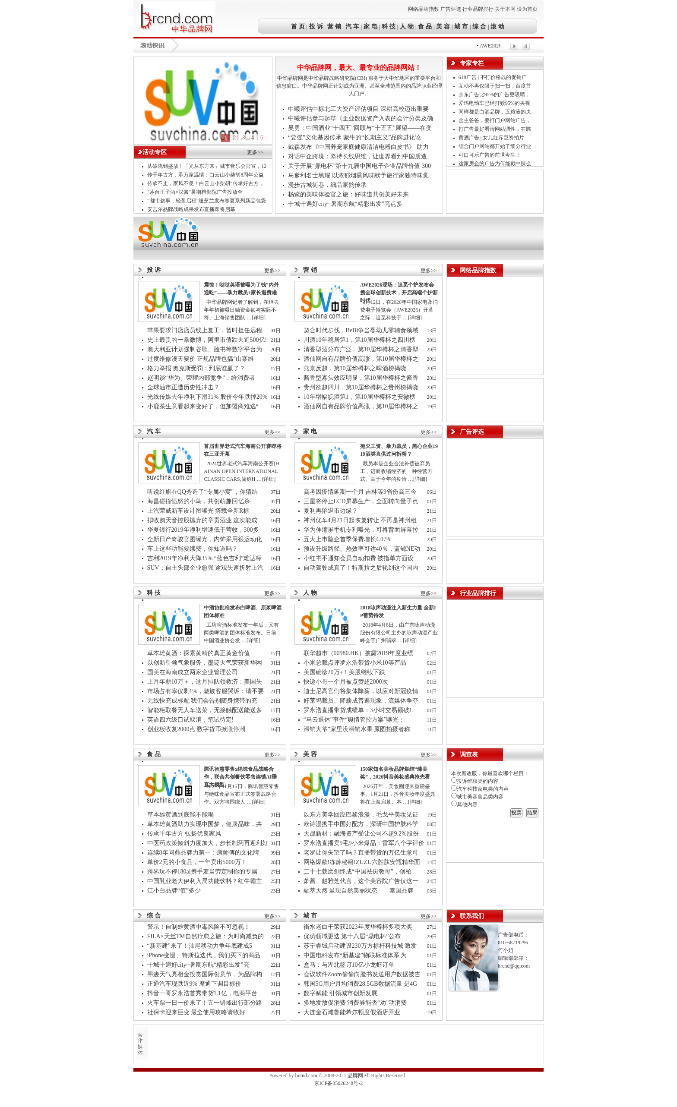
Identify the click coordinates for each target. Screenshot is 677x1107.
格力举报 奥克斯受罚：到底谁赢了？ (196, 368)
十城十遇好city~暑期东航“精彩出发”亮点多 (345, 204)
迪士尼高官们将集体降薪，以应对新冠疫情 (362, 691)
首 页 (299, 26)
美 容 (443, 26)
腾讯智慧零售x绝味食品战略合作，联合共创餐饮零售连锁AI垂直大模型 (240, 777)
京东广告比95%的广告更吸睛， (495, 94)
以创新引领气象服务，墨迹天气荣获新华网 (205, 662)
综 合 (479, 26)
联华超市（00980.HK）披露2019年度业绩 (360, 653)
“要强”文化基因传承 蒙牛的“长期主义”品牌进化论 (354, 137)
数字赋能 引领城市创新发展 (341, 993)
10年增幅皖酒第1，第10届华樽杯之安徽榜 (360, 397)
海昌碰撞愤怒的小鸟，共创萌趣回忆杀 (198, 501)
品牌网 (355, 1075)
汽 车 (352, 26)
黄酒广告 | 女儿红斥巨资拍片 (492, 138)
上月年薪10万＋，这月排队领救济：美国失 (205, 681)
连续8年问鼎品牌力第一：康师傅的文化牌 (204, 852)
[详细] (259, 318)
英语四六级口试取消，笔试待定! (190, 719)
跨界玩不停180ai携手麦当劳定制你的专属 (203, 871)
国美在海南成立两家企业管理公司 (192, 672)
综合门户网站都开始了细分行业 (495, 146)
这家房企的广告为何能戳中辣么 (495, 164)
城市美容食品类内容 (477, 797)
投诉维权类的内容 (474, 781)
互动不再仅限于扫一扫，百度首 (495, 86)
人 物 (406, 26)
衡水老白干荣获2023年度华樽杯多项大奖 (358, 927)
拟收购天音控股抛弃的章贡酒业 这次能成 (203, 520)
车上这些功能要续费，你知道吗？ (192, 549)
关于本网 (505, 9)
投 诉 (316, 26)
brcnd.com (306, 1075)
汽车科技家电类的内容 (480, 789)
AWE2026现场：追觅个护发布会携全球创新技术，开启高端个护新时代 (399, 292)
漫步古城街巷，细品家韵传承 (327, 185)
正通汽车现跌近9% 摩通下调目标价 (194, 984)
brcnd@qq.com (514, 966)
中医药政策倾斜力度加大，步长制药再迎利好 (207, 843)
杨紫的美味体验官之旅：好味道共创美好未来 (348, 194)
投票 (516, 813)
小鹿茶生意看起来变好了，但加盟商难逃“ (203, 406)
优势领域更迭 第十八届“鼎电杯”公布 (352, 936)
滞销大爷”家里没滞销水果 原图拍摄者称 (358, 729)
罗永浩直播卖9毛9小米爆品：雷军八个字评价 (364, 843)
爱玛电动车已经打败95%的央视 (495, 103)
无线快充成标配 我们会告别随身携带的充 (203, 700)
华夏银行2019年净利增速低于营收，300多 (204, 530)
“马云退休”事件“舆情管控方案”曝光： (355, 719)
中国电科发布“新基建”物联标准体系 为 (356, 955)
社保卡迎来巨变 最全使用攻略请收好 (196, 1012)
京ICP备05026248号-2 (338, 1083)
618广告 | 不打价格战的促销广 (493, 77)
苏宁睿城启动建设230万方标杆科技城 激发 (361, 946)
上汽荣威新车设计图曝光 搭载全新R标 (198, 511)
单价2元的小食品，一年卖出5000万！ (197, 862)
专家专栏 (472, 63)
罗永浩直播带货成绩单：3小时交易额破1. (359, 710)
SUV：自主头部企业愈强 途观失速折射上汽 (206, 568)
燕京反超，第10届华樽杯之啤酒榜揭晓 (355, 368)
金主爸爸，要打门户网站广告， (495, 120)
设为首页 (527, 9)
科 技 (388, 26)
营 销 (334, 26)
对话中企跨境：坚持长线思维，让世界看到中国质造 (357, 156)
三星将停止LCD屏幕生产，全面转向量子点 (362, 501)
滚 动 (497, 26)
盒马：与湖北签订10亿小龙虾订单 (349, 965)
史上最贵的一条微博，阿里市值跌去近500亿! (207, 340)
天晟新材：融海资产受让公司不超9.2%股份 (361, 833)
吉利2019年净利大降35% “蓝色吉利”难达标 (204, 558)
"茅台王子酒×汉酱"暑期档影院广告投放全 (195, 192)
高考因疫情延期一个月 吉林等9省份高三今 (361, 492)
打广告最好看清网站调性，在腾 (495, 129)
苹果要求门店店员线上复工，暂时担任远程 (205, 330)
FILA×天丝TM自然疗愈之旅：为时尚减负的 (206, 936)
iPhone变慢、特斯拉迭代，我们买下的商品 (204, 955)
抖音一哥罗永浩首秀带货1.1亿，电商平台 (203, 993)
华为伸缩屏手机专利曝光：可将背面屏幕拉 (362, 530)
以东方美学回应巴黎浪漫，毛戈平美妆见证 (362, 814)
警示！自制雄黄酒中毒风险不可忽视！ (198, 927)
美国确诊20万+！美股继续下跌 (345, 672)
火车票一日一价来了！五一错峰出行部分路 (205, 1003)
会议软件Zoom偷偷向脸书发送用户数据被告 (363, 974)
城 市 (461, 26)
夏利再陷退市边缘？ (331, 511)
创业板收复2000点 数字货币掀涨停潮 (196, 729)
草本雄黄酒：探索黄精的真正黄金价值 (198, 653)
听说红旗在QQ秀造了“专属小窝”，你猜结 (203, 492)
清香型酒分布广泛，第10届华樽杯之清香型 (362, 349)
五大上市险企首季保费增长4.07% (348, 539)
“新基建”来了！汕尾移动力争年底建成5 (200, 946)
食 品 (424, 26)
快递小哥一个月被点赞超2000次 (346, 681)
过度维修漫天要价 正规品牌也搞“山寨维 (201, 359)
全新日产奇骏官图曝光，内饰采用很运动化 (205, 539)
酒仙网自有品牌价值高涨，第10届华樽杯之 (362, 359)
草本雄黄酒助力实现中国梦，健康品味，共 (205, 824)
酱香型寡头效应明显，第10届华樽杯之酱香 (362, 378)
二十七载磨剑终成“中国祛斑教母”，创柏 (358, 871)
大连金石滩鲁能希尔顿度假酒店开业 (352, 1012)
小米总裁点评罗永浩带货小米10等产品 (355, 662)
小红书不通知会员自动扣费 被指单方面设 (359, 558)
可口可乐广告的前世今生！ (490, 155)
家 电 (370, 26)
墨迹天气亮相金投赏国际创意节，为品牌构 (205, 974)
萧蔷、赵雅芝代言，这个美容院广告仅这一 (362, 881)
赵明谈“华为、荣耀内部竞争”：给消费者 (202, 378)
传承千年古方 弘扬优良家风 (184, 833)
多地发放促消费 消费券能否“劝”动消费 (356, 1003)
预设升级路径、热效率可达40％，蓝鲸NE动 (363, 549)
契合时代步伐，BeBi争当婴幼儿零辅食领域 (362, 330)
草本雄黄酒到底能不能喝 (180, 814)
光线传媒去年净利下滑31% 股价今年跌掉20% (207, 397)
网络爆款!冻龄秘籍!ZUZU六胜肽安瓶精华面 (363, 862)
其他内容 (464, 804)
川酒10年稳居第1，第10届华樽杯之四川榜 (360, 340)
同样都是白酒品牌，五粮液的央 (495, 112)
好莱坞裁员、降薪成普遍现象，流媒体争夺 (362, 700)
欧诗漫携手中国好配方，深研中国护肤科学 (361, 824)
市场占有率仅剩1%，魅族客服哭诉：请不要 (206, 691)
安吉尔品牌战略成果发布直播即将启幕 (191, 209)
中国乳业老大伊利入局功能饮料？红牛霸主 (205, 881)
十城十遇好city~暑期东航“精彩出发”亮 (199, 965)
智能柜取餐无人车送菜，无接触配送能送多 (205, 710)
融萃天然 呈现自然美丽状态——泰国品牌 (359, 890)
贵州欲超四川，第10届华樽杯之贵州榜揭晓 (361, 387)
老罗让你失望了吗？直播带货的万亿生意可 (362, 852)
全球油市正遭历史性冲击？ (183, 387)
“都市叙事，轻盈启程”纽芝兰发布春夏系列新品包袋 (206, 201)
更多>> (255, 152)
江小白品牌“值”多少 (174, 890)
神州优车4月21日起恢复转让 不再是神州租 (361, 520)
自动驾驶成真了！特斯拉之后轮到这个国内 (362, 568)
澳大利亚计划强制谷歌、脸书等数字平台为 (205, 349)
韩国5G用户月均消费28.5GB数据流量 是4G (361, 984)
